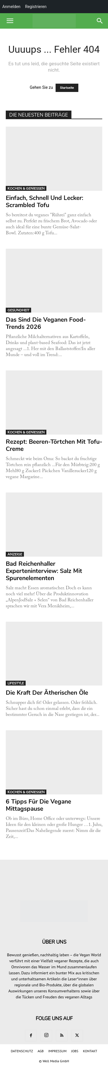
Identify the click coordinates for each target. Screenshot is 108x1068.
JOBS (74, 1051)
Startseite (67, 88)
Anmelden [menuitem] (11, 6)
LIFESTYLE (15, 683)
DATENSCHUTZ (22, 1051)
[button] (10, 21)
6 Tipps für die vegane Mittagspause (38, 805)
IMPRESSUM (57, 1051)
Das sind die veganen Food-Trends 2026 (46, 323)
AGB (40, 1051)
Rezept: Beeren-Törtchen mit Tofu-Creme (54, 445)
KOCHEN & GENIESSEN (26, 188)
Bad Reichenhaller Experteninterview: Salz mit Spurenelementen (44, 571)
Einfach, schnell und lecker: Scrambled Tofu (44, 201)
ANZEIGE (14, 554)
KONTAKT (90, 1051)
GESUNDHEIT (18, 310)
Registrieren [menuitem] (35, 6)
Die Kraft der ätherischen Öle (47, 693)
